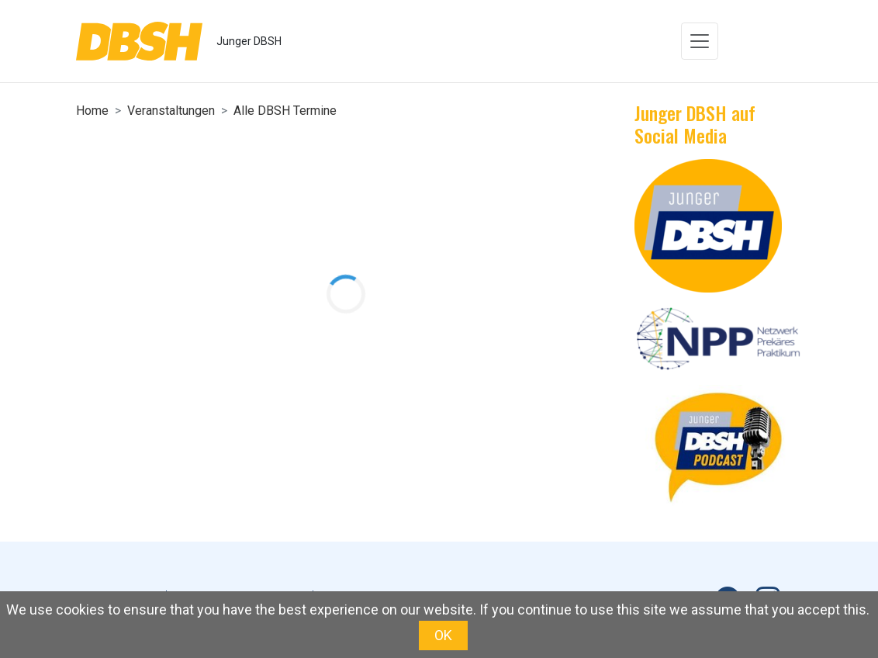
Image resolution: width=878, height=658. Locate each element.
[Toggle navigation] (699, 41)
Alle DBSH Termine (285, 110)
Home (92, 110)
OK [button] (443, 635)
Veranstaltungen (171, 110)
